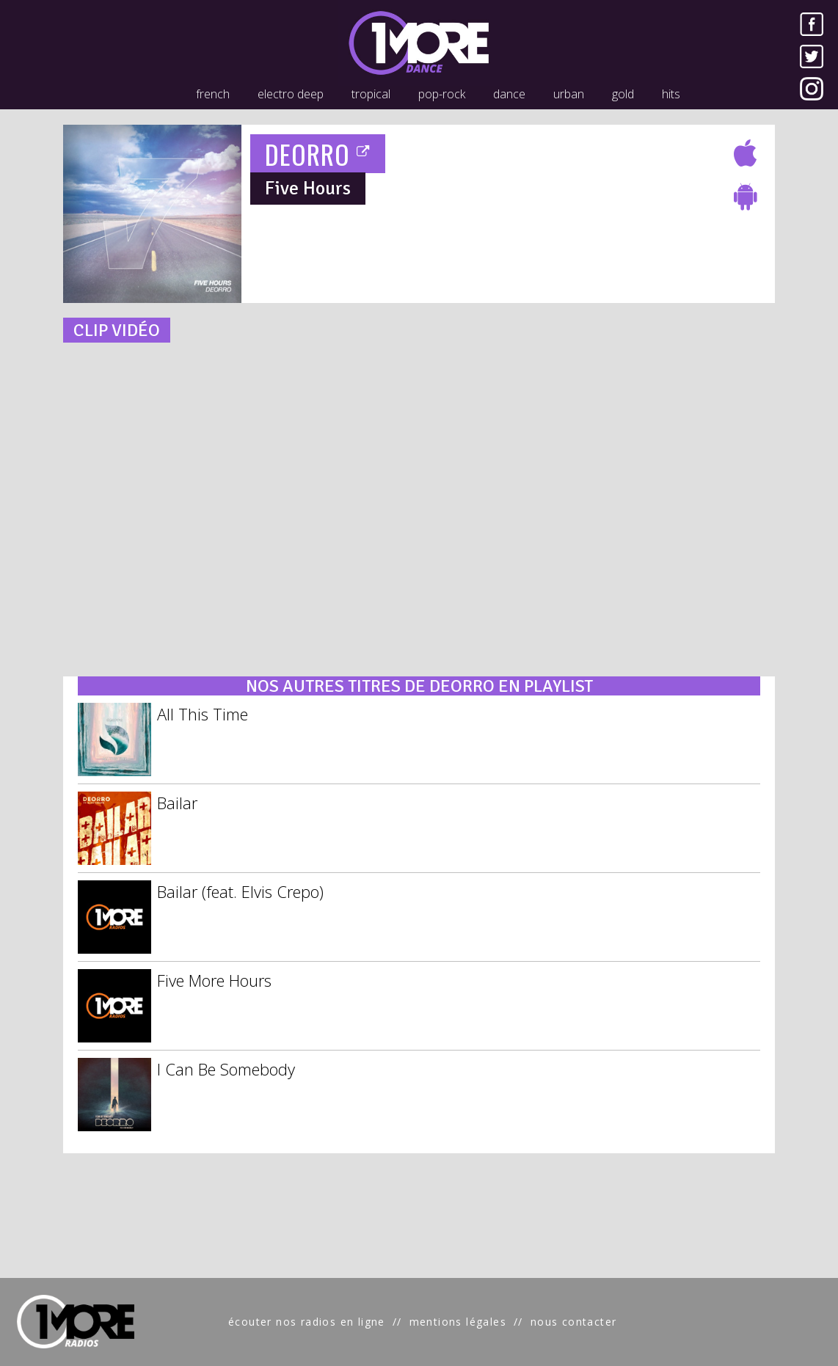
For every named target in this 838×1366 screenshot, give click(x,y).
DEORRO (318, 153)
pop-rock (441, 94)
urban (568, 94)
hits (671, 94)
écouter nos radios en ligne (306, 1322)
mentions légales (457, 1322)
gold (623, 94)
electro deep (291, 94)
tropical (370, 94)
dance (509, 94)
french (213, 94)
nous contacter (574, 1322)
